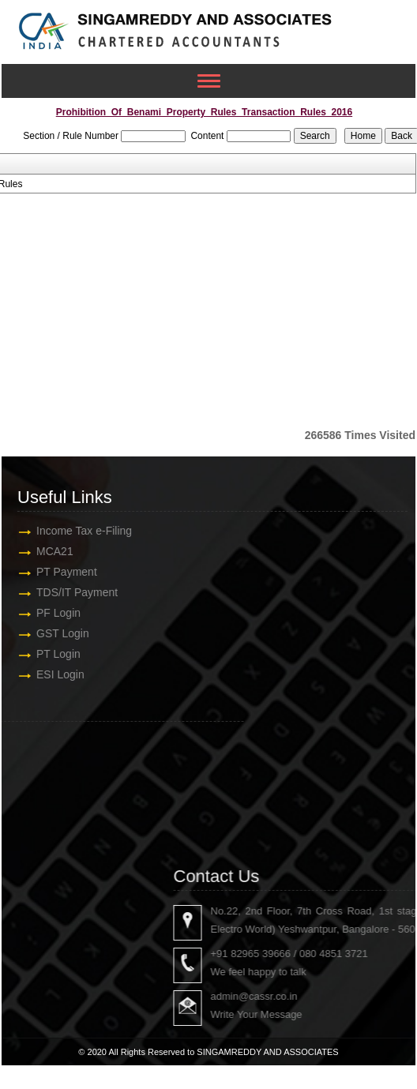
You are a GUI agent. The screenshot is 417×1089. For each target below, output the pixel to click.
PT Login (48, 654)
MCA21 (44, 551)
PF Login (48, 612)
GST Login (52, 633)
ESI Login (50, 674)
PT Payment (56, 571)
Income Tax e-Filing (74, 530)
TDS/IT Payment (66, 592)
